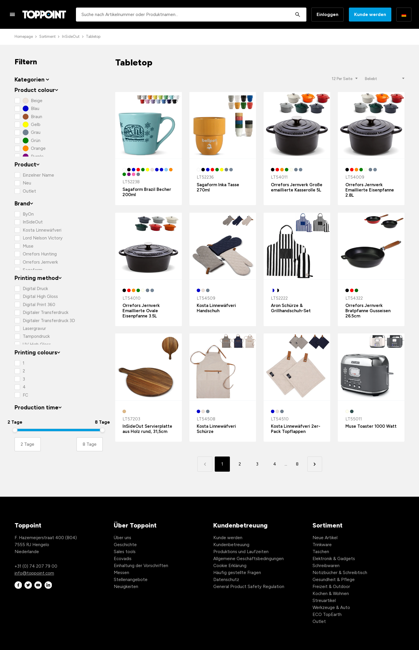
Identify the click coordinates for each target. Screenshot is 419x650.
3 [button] (257, 464)
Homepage (24, 36)
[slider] (14, 430)
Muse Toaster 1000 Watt (371, 426)
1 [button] (222, 464)
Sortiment (47, 36)
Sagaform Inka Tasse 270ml (218, 187)
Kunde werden (370, 14)
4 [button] (274, 464)
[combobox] (191, 15)
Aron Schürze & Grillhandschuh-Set (291, 308)
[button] (314, 464)
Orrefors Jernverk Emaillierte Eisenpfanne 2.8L (369, 190)
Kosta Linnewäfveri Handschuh (216, 308)
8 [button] (297, 464)
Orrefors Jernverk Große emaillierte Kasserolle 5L (296, 187)
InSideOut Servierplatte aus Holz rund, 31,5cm (147, 429)
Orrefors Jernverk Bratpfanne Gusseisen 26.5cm (367, 311)
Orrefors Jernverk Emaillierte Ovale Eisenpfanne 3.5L (141, 311)
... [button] (286, 464)
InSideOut (70, 36)
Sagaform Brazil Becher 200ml (146, 192)
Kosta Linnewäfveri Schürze (216, 429)
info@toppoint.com (34, 573)
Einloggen (327, 14)
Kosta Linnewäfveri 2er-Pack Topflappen (295, 429)
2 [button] (240, 464)
